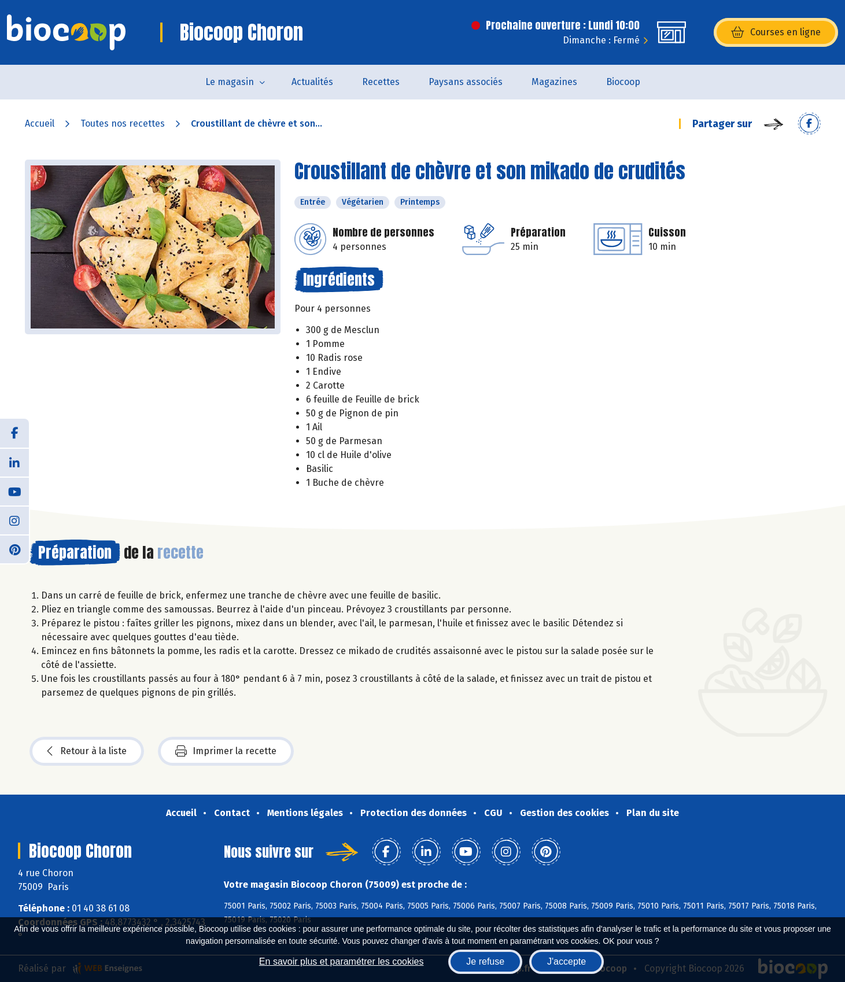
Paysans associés (466, 81)
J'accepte (566, 961)
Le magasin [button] (229, 81)
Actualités (312, 81)
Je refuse (485, 961)
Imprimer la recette (225, 751)
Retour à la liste (87, 751)
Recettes (381, 81)
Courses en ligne (776, 32)
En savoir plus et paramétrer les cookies (341, 961)
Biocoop (623, 81)
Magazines (554, 81)
